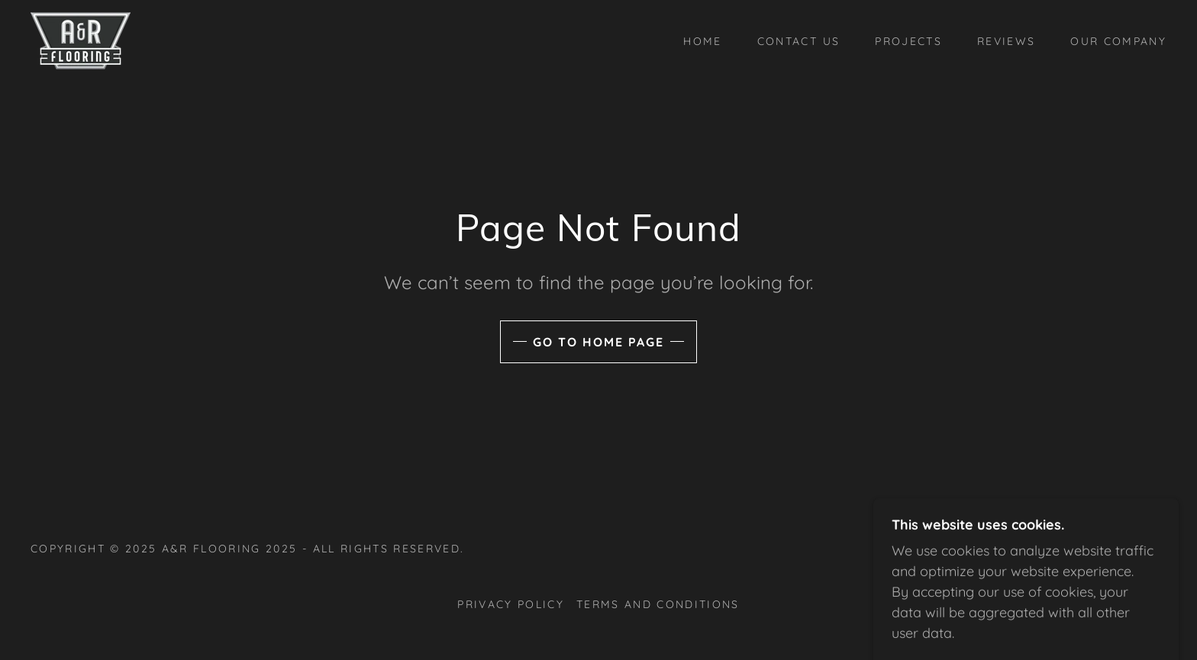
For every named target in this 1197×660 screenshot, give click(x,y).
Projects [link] (908, 41)
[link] (81, 39)
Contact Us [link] (798, 41)
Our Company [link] (1118, 41)
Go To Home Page (598, 341)
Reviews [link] (1006, 41)
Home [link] (702, 41)
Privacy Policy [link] (510, 604)
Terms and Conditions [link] (658, 604)
